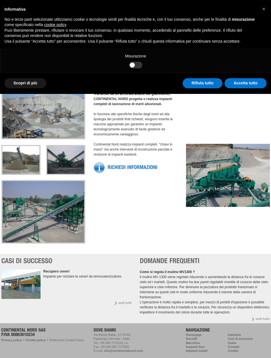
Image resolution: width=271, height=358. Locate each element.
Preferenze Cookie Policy (67, 340)
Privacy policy (11, 340)
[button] (263, 8)
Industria (234, 334)
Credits (233, 350)
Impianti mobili (197, 350)
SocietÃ (192, 338)
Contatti (234, 346)
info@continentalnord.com (123, 350)
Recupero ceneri (56, 271)
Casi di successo (240, 338)
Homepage (194, 334)
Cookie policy (36, 340)
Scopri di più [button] (25, 83)
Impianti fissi (195, 346)
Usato (232, 343)
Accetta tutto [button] (246, 83)
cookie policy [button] (55, 24)
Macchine (193, 343)
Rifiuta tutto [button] (203, 83)
